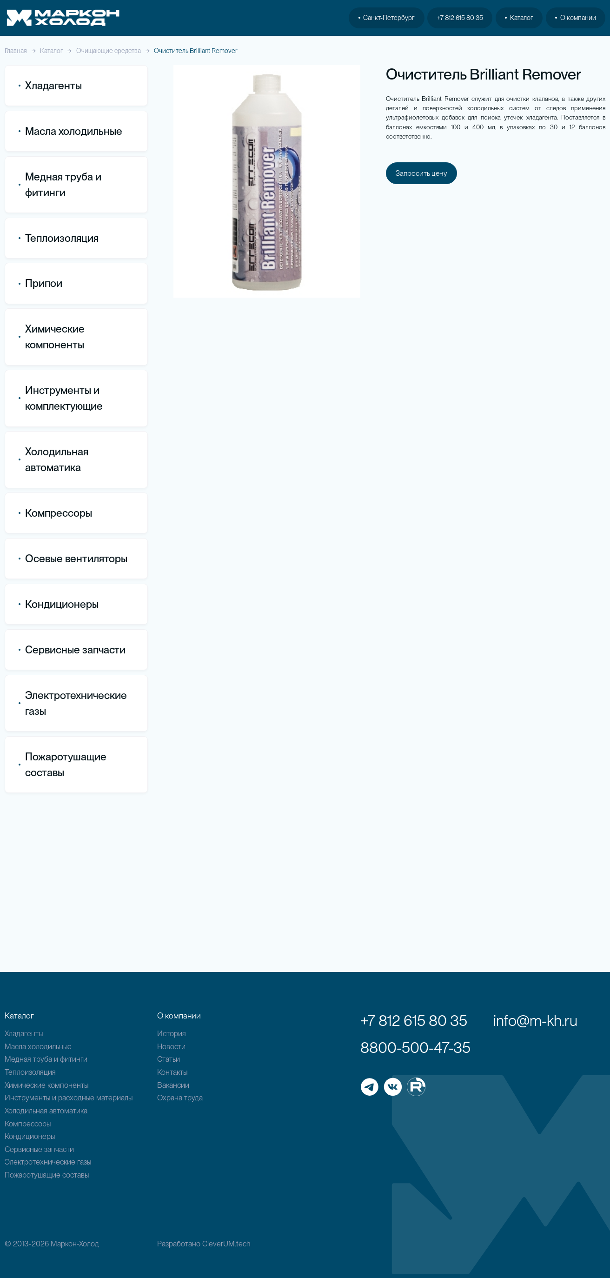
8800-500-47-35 (415, 1047)
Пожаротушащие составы (62, 928)
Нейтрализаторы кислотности (55, 456)
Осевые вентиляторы (73, 722)
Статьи (168, 1059)
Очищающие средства (108, 51)
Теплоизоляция (59, 238)
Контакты (172, 1072)
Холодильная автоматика (46, 1110)
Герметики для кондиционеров (53, 411)
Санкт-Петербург (386, 18)
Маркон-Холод (75, 1243)
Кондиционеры (59, 767)
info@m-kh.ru (535, 1021)
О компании (575, 18)
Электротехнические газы (73, 866)
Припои (40, 283)
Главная (16, 51)
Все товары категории (65, 371)
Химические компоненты (46, 1085)
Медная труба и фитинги (46, 1059)
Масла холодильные (38, 1046)
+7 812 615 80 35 (460, 18)
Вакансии (173, 1085)
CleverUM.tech (226, 1243)
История (171, 1033)
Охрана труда (180, 1097)
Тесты (35, 479)
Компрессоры (55, 676)
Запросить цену (422, 175)
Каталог (51, 51)
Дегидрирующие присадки (73, 434)
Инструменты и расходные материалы (69, 1097)
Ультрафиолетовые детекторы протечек (61, 502)
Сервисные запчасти (39, 1149)
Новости (171, 1046)
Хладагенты (24, 1033)
